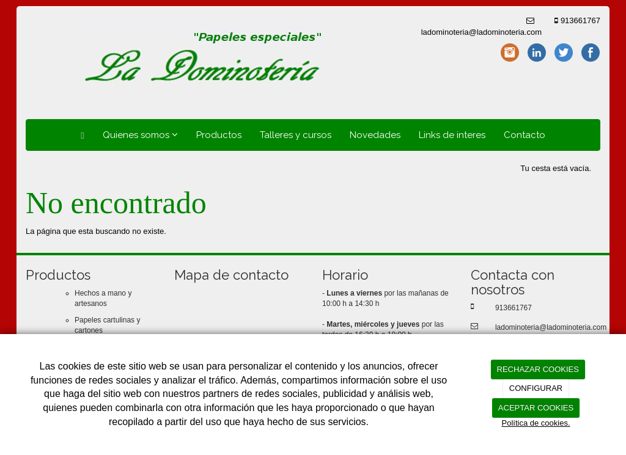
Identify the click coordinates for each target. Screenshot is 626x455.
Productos (218, 134)
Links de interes (452, 134)
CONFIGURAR (535, 388)
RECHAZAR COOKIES (538, 369)
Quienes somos (140, 134)
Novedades (375, 134)
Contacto (524, 134)
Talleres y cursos (295, 134)
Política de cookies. (535, 423)
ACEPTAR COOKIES (535, 407)
